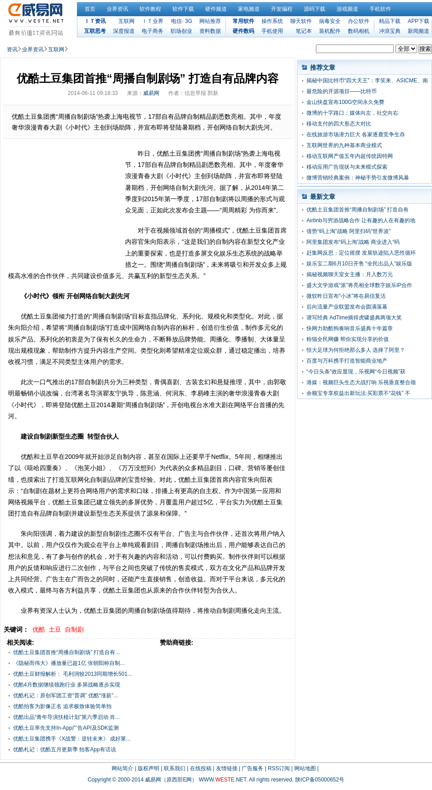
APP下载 (418, 21)
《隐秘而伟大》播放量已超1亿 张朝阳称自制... (69, 663)
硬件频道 (216, 9)
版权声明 (148, 768)
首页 (90, 9)
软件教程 (150, 9)
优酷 (38, 629)
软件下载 (183, 9)
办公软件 (358, 21)
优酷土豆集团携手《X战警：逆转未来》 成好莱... (71, 739)
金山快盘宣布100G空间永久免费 (345, 102)
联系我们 (174, 768)
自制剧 (74, 629)
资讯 (12, 49)
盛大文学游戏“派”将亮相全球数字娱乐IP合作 (359, 285)
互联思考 (95, 31)
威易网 (151, 93)
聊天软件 (301, 21)
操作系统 (272, 21)
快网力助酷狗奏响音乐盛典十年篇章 (349, 328)
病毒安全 (330, 21)
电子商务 (152, 31)
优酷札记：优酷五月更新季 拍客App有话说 (64, 749)
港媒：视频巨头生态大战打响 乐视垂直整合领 (361, 382)
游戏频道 (347, 9)
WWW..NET (222, 780)
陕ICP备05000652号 (319, 780)
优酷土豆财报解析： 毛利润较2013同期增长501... (72, 674)
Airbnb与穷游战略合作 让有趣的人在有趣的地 (360, 220)
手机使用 (272, 31)
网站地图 (305, 768)
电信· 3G (181, 21)
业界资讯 (117, 9)
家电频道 (249, 9)
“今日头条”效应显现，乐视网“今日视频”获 (355, 371)
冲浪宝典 (389, 31)
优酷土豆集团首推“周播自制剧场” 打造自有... (66, 652)
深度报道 (124, 31)
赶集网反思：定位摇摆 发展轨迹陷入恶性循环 (361, 253)
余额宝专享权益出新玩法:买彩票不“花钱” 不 (358, 393)
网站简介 (122, 768)
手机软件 (380, 9)
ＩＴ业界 (152, 21)
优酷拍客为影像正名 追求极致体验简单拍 (62, 706)
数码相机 (358, 31)
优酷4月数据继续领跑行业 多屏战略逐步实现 (66, 685)
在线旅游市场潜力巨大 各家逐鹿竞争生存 (355, 134)
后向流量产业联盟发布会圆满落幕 (346, 307)
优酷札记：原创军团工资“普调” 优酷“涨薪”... (65, 695)
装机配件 (330, 31)
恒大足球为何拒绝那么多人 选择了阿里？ (355, 350)
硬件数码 (243, 31)
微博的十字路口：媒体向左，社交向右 (352, 113)
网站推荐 (210, 21)
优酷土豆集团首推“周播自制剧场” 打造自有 (357, 209)
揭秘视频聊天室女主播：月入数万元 (349, 274)
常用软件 (243, 21)
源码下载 (314, 9)
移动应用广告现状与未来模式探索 (346, 167)
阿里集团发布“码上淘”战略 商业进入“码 (353, 242)
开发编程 (281, 9)
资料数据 (210, 31)
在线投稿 (201, 768)
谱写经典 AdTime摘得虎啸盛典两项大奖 (354, 317)
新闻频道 (418, 31)
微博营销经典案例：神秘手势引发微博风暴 (357, 178)
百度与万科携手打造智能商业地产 (346, 361)
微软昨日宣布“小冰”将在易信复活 (346, 296)
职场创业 (181, 31)
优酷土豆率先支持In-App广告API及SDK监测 (66, 728)
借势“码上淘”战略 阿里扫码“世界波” (348, 231)
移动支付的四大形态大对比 (338, 124)
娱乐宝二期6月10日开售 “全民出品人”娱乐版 (359, 263)
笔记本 (304, 31)
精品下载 (389, 21)
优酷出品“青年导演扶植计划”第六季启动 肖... (66, 717)
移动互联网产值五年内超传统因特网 (349, 156)
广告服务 (252, 768)
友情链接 (227, 768)
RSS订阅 (279, 768)
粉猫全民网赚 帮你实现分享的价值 (347, 339)
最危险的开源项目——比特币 (341, 91)
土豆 (55, 629)
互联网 (126, 21)
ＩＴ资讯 (95, 21)
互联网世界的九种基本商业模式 (344, 145)
